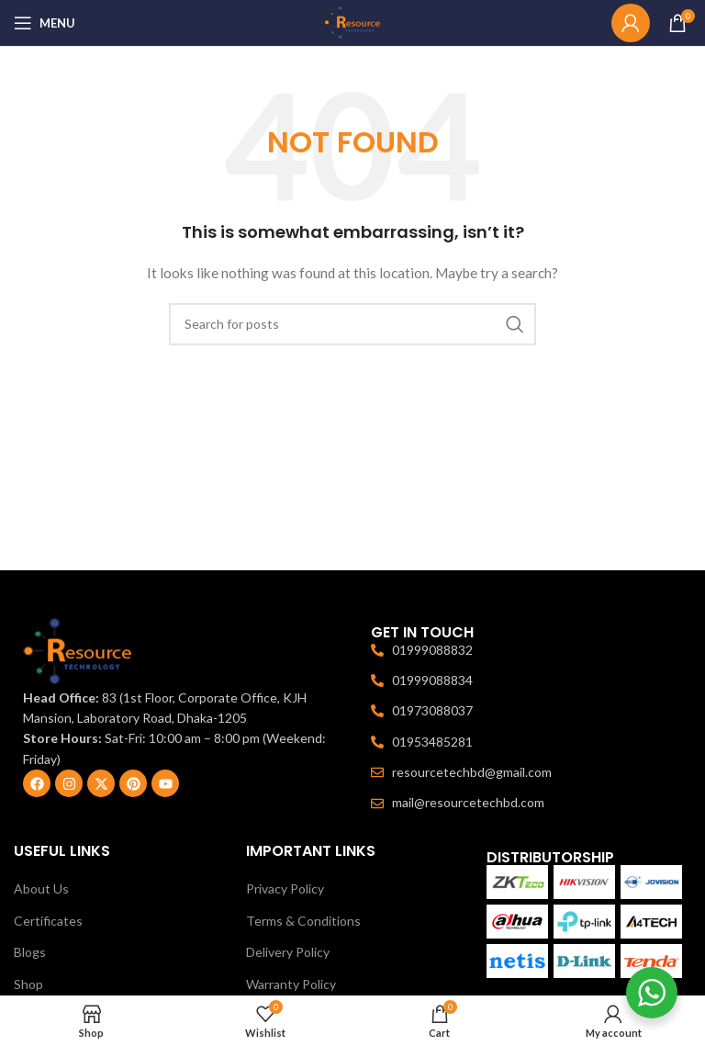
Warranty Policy (291, 984)
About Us (41, 888)
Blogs (30, 952)
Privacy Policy (285, 888)
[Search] (352, 324)
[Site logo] (352, 21)
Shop (28, 984)
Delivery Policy (288, 952)
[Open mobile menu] (44, 23)
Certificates (48, 920)
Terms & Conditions (303, 920)
